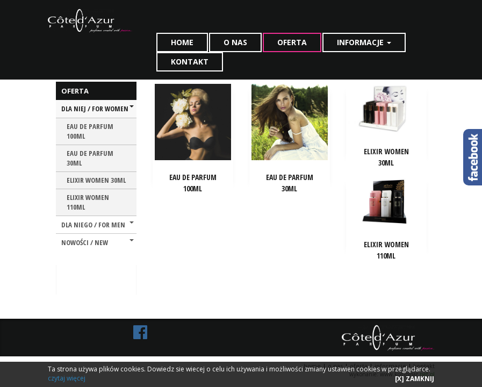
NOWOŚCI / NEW (97, 242)
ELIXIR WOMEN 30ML (96, 180)
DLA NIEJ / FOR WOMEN (97, 108)
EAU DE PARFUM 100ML (90, 131)
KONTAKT (189, 61)
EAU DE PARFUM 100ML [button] (193, 183)
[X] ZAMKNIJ (414, 378)
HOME (182, 42)
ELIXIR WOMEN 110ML (88, 202)
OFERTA (292, 42)
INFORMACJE (364, 42)
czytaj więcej (66, 378)
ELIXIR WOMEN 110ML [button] (386, 250)
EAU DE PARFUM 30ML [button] (289, 183)
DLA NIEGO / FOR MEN (97, 225)
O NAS (235, 42)
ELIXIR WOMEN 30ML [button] (386, 157)
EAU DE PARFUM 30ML (90, 158)
